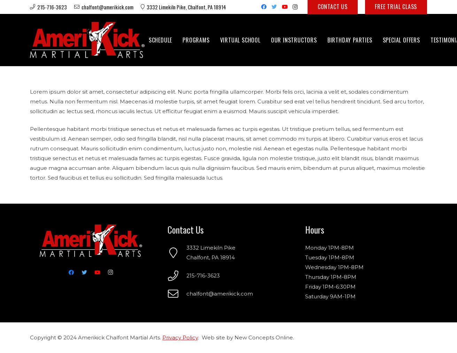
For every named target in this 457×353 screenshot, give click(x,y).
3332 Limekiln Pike (210, 247)
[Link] (87, 40)
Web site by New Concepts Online (247, 337)
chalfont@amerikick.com (219, 293)
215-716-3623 (203, 275)
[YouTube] (284, 7)
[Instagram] (295, 7)
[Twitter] (274, 7)
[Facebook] (263, 7)
